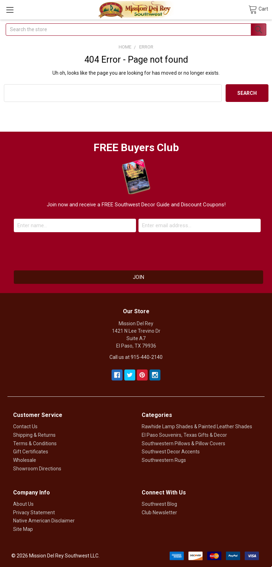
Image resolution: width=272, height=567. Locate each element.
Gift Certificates (30, 451)
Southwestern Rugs (164, 460)
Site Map (23, 529)
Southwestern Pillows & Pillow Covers (183, 443)
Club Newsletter (159, 512)
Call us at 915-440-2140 (136, 357)
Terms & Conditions (35, 443)
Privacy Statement (34, 512)
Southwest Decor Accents (171, 451)
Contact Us (25, 426)
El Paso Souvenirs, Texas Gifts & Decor (184, 435)
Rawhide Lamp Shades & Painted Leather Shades (197, 426)
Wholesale (24, 460)
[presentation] (136, 249)
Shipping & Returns (34, 435)
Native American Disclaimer (44, 520)
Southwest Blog (159, 504)
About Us (23, 504)
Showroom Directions (37, 468)
